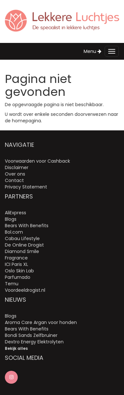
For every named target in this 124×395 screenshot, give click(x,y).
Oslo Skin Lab (19, 271)
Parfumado (17, 277)
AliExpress (15, 212)
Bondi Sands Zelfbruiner (31, 335)
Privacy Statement (26, 187)
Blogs (10, 219)
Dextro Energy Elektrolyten (34, 342)
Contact (14, 180)
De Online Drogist (24, 245)
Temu (11, 283)
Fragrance (16, 258)
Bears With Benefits (26, 225)
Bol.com (14, 232)
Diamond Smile (22, 251)
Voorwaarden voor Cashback (37, 161)
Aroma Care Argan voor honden (41, 322)
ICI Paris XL (16, 264)
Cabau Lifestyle (22, 238)
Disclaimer (16, 167)
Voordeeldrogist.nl (25, 290)
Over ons (15, 174)
